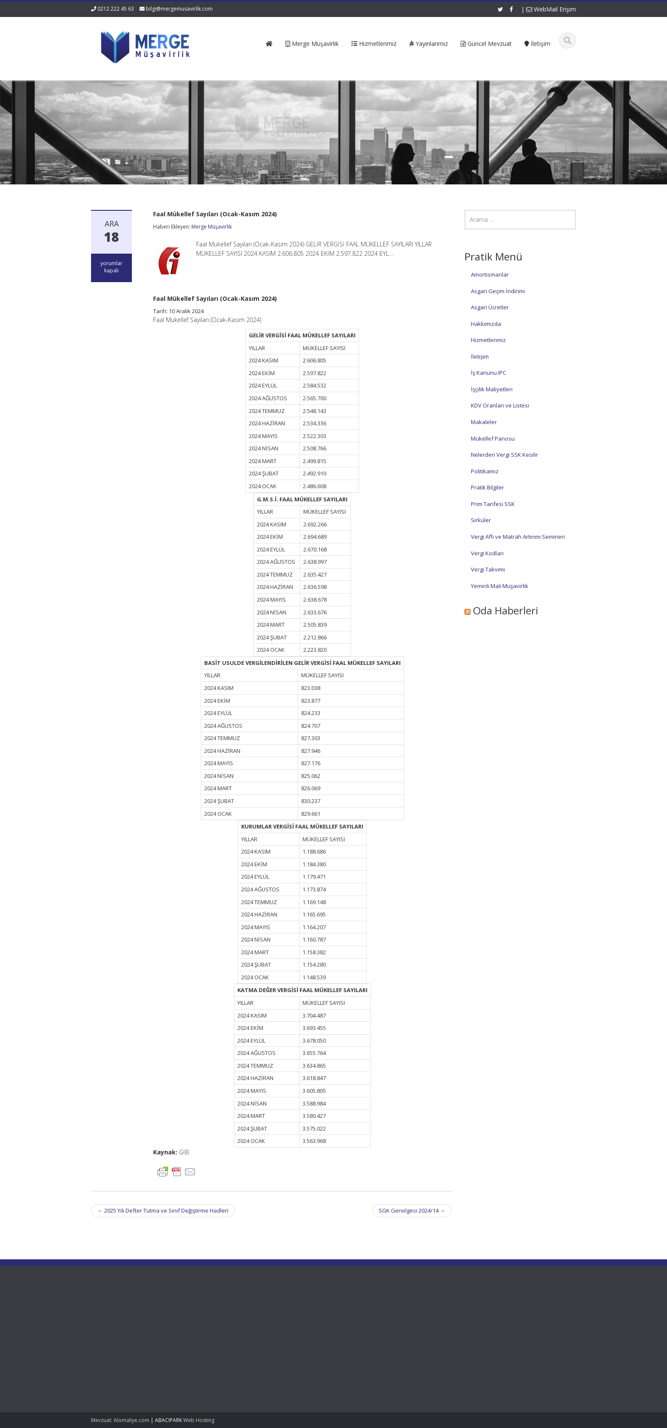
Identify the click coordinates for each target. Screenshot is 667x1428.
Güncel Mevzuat (265, 1336)
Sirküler (481, 520)
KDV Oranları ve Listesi (500, 405)
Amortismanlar (490, 274)
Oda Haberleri (505, 610)
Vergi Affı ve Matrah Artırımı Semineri (518, 536)
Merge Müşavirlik (211, 226)
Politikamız (485, 471)
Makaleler (484, 422)
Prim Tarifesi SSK (493, 504)
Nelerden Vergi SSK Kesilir (504, 454)
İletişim (480, 356)
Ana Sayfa (257, 1313)
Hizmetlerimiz (488, 340)
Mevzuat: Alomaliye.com (120, 1420)
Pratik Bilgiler (487, 487)
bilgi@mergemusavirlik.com (179, 8)
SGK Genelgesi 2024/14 (412, 1210)
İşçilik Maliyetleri (492, 389)
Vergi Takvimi (488, 569)
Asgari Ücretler (490, 307)
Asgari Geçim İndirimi (498, 291)
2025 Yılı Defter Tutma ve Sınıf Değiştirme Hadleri (162, 1210)
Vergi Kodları (487, 553)
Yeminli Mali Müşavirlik (499, 586)
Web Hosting (198, 1420)
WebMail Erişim (551, 9)
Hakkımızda (486, 324)
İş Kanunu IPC (488, 372)
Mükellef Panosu (493, 438)
